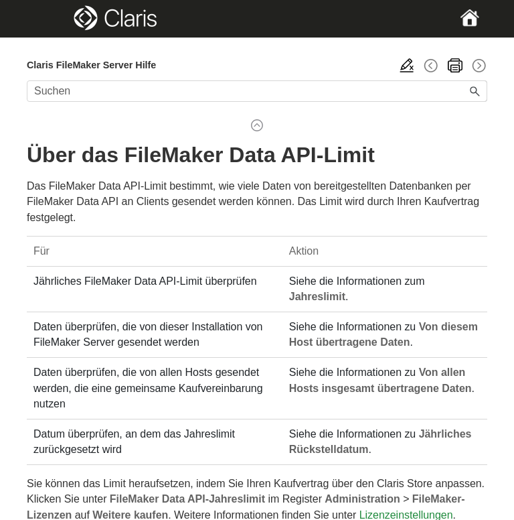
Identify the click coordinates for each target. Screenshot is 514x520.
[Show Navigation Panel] (49, 19)
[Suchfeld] (257, 91)
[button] (475, 91)
